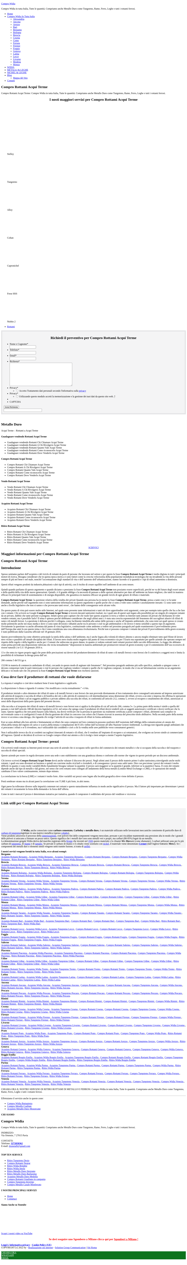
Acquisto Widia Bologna (40, 877)
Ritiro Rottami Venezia (12, 1088)
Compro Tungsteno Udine (137, 901)
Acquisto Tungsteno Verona (64, 885)
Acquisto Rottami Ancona (13, 989)
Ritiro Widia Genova (60, 1056)
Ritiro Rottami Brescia (12, 872)
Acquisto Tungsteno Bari (58, 925)
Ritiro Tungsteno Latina (29, 984)
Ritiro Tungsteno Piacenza (49, 960)
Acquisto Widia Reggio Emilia (49, 1062)
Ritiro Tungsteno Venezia (37, 1088)
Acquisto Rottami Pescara (13, 997)
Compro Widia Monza (167, 909)
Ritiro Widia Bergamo (74, 864)
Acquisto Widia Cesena (38, 1013)
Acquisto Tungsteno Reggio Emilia (82, 1062)
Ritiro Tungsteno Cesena (36, 1016)
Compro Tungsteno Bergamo (153, 861)
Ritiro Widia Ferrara (59, 1080)
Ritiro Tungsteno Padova (36, 896)
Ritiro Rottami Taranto (12, 920)
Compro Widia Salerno (171, 949)
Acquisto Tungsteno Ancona (65, 989)
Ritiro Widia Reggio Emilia (122, 1064)
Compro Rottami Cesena (91, 1013)
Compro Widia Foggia (167, 941)
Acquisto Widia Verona (38, 885)
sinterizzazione (49, 840)
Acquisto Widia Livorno (40, 1029)
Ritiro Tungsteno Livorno (37, 1032)
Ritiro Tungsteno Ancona (37, 992)
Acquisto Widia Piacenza (41, 957)
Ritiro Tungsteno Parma (29, 1072)
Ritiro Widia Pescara (60, 1000)
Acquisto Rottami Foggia (13, 941)
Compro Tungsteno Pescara (145, 997)
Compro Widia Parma (163, 1070)
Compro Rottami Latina (88, 981)
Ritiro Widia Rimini (52, 1008)
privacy (82, 395)
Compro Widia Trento (164, 973)
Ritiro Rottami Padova (12, 896)
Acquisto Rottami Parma (13, 1070)
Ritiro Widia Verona (52, 888)
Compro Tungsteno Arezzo (142, 1046)
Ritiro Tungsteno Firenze (37, 1024)
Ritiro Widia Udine (50, 904)
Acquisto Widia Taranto (39, 917)
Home (10, 1200)
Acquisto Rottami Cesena (13, 1013)
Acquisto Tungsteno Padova (65, 893)
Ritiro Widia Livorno (61, 1032)
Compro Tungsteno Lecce (136, 933)
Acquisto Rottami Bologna (14, 877)
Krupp (69, 845)
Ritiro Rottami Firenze (12, 1024)
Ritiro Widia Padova (59, 896)
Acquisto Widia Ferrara (38, 1078)
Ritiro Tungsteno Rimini (30, 1008)
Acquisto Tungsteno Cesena (64, 1013)
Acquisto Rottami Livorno (14, 1029)
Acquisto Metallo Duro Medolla (22, 1181)
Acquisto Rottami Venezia (14, 1086)
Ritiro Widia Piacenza (73, 960)
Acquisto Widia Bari (34, 925)
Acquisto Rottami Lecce (13, 933)
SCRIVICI (93, 552)
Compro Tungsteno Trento (139, 973)
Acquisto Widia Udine (37, 901)
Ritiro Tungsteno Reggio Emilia (92, 1064)
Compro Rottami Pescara (93, 997)
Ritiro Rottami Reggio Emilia (61, 1064)
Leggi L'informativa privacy (15, 1249)
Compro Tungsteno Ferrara (143, 1078)
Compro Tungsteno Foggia (142, 941)
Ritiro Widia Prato (40, 1040)
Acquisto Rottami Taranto (13, 917)
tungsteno (16, 848)
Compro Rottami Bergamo (98, 861)
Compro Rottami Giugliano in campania (26, 1183)
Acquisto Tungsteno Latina (62, 981)
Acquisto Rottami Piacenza (14, 957)
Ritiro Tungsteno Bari (12, 928)
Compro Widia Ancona (171, 989)
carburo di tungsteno (11, 837)
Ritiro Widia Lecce (50, 936)
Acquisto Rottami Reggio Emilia (17, 1062)
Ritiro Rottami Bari (170, 925)
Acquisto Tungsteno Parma (62, 1070)
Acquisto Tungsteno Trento (63, 973)
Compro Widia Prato (156, 1038)
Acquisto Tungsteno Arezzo (64, 1046)
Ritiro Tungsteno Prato (19, 1040)
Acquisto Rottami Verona (13, 885)
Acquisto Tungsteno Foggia (64, 941)
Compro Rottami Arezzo (91, 1046)
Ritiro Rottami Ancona (12, 992)
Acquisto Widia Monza (38, 909)
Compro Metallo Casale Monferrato (24, 1189)
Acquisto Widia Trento (37, 973)
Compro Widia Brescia (170, 869)
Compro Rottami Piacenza (97, 957)
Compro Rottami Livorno (94, 1029)
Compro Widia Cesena (168, 1013)
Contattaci (12, 1203)
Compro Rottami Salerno (93, 949)
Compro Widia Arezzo (168, 1046)
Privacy (14, 392)
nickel (106, 848)
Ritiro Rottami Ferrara (12, 1080)
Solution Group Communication (70, 1252)
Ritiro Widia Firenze (60, 1024)
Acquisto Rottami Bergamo (14, 861)
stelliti (87, 851)
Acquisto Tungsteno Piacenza (68, 957)
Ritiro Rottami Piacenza (23, 960)
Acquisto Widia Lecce (37, 933)
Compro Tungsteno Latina (139, 981)
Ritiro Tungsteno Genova (37, 1056)
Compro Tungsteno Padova (144, 893)
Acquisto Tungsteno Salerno (65, 949)
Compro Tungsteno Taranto (145, 917)
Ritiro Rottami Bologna (22, 880)
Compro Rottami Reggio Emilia (115, 1062)
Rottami (11, 326)
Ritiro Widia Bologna (72, 880)
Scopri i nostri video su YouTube (23, 1236)
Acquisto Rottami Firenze (13, 1021)
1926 (90, 845)
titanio (27, 848)
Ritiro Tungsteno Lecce (28, 936)
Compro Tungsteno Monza (142, 909)
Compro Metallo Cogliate (19, 1110)
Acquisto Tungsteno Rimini (64, 1005)
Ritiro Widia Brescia (60, 872)
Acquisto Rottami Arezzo (13, 1046)
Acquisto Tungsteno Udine (62, 901)
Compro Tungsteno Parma (139, 1070)
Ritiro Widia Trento (51, 976)
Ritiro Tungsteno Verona (30, 888)
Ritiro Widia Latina (51, 984)
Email (13, 355)
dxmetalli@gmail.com (19, 1150)
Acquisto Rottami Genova (14, 1054)
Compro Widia (8, 3)
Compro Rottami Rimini (90, 1005)
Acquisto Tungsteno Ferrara (64, 1078)
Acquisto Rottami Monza (13, 909)
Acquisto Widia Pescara (39, 997)
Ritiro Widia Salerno (60, 952)
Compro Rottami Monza (90, 909)
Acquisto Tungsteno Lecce (62, 933)
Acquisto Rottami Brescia (13, 869)
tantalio (38, 848)
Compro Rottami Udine (87, 901)
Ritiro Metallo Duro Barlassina (22, 1178)
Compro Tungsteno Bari (128, 925)
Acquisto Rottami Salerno (13, 949)
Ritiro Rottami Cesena (12, 1016)
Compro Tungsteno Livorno (147, 1029)
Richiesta (15, 361)
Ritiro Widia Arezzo (52, 1048)
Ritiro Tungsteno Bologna (47, 880)
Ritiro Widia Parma (51, 1072)
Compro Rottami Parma (88, 1070)
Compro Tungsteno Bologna (149, 877)
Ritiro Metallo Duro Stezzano (21, 1175)
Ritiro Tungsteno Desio (18, 1165)
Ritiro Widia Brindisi (17, 1170)
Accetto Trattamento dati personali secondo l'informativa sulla (52, 395)
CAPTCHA (15, 406)
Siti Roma (92, 1252)
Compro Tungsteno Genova (146, 1054)
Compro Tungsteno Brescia (144, 869)
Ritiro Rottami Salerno (12, 952)
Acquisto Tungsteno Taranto (65, 917)
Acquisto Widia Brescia (39, 869)
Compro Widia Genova (172, 1054)
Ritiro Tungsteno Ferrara (36, 1080)
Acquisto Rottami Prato (12, 1038)
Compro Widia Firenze (170, 1021)
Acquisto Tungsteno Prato (60, 1038)
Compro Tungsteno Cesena (143, 1013)
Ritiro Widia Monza (52, 912)
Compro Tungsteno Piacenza (152, 957)
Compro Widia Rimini (167, 1005)
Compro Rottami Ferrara (91, 1078)
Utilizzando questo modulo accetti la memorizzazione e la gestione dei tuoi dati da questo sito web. (67, 401)
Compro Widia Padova (169, 893)
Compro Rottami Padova (92, 893)
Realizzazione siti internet (40, 1252)
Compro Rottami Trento (89, 973)
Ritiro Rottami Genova (12, 1056)
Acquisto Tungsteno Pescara (65, 997)
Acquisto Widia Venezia (39, 1086)
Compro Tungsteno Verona (142, 885)
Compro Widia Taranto (170, 917)
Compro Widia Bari (150, 925)
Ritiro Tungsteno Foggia (30, 944)
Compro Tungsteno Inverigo (20, 1186)
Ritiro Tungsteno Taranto (37, 920)
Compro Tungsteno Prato (133, 1038)
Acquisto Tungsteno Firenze (65, 1021)
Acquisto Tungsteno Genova (66, 1054)
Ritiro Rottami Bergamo (23, 864)
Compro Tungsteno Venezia (146, 1086)
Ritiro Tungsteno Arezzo (30, 1048)
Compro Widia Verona (167, 885)
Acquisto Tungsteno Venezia (66, 1086)
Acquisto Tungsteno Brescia (65, 869)
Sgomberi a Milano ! (126, 1243)
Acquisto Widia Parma (37, 1070)
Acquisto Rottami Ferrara (13, 1078)
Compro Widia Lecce (160, 933)
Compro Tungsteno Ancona (145, 989)
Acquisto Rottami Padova (13, 893)
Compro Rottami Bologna (95, 877)
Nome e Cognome (19, 344)
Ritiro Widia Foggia (52, 944)
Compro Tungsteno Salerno (145, 949)
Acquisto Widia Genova (39, 1054)
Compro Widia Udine (161, 901)
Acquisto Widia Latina (37, 981)
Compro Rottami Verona (91, 885)
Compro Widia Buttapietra (19, 1108)
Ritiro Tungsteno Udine (28, 904)
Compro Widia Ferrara (168, 1078)
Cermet (143, 848)
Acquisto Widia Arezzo (38, 1046)
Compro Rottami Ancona (93, 989)
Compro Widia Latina (163, 981)
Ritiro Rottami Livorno (12, 1032)
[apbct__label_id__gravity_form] (23, 414)
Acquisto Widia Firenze (39, 1021)
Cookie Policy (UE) (41, 1249)
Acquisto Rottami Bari (12, 925)
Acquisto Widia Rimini (38, 1005)
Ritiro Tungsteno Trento (29, 976)
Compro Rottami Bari (82, 925)
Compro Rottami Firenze (92, 1021)
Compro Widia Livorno (173, 1029)
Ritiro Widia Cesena (59, 1016)
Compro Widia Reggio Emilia (31, 1064)
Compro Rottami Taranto (92, 917)
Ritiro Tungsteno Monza (30, 912)
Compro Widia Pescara (171, 997)
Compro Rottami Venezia (93, 1086)
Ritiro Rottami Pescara (12, 1000)
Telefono (14, 350)
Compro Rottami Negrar (18, 1167)
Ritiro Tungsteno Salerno (37, 952)
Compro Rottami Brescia (92, 869)
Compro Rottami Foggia (90, 941)
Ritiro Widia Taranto (60, 920)
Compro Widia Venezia (172, 1086)
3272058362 (17, 1148)
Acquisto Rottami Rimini (13, 1005)
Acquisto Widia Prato (35, 1038)
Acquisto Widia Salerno (39, 949)
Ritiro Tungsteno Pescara (37, 1000)
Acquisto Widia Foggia (38, 941)
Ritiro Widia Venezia (61, 1088)
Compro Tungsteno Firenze (144, 1021)
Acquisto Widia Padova (38, 893)
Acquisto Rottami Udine (13, 901)
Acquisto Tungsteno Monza (64, 909)
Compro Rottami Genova (93, 1054)
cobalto (64, 837)
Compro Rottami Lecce (87, 933)
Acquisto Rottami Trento (13, 973)
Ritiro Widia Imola (16, 1173)
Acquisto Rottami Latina (13, 981)
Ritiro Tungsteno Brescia (37, 872)
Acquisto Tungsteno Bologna (67, 877)
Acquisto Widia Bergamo (41, 861)
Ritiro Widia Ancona (60, 992)
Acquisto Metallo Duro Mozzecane (24, 1113)
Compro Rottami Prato (85, 1038)
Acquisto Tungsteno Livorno (67, 1029)
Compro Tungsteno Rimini (142, 1005)
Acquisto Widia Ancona (39, 989)
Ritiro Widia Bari (32, 928)
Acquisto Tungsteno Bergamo (69, 861)
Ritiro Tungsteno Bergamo (49, 864)
